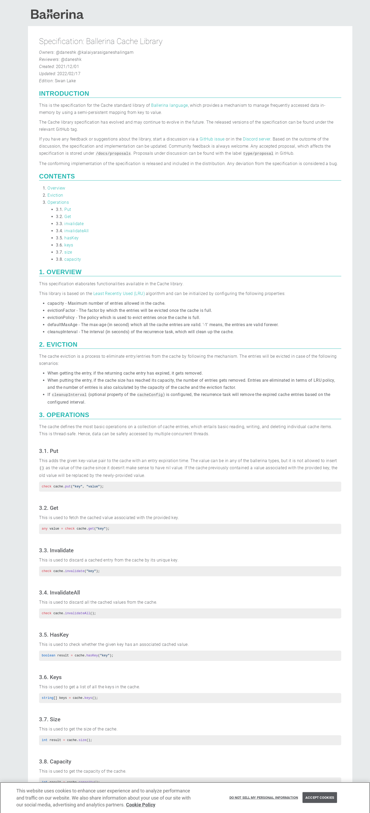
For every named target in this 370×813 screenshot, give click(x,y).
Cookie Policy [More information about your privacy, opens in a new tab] (140, 807)
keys (68, 245)
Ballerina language (169, 105)
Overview (56, 188)
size (68, 252)
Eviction (55, 195)
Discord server (256, 139)
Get (67, 216)
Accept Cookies (319, 800)
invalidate (74, 223)
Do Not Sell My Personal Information (263, 800)
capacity (72, 259)
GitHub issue (212, 139)
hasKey (71, 237)
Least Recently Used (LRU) (119, 293)
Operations (58, 202)
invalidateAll (76, 230)
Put (67, 209)
